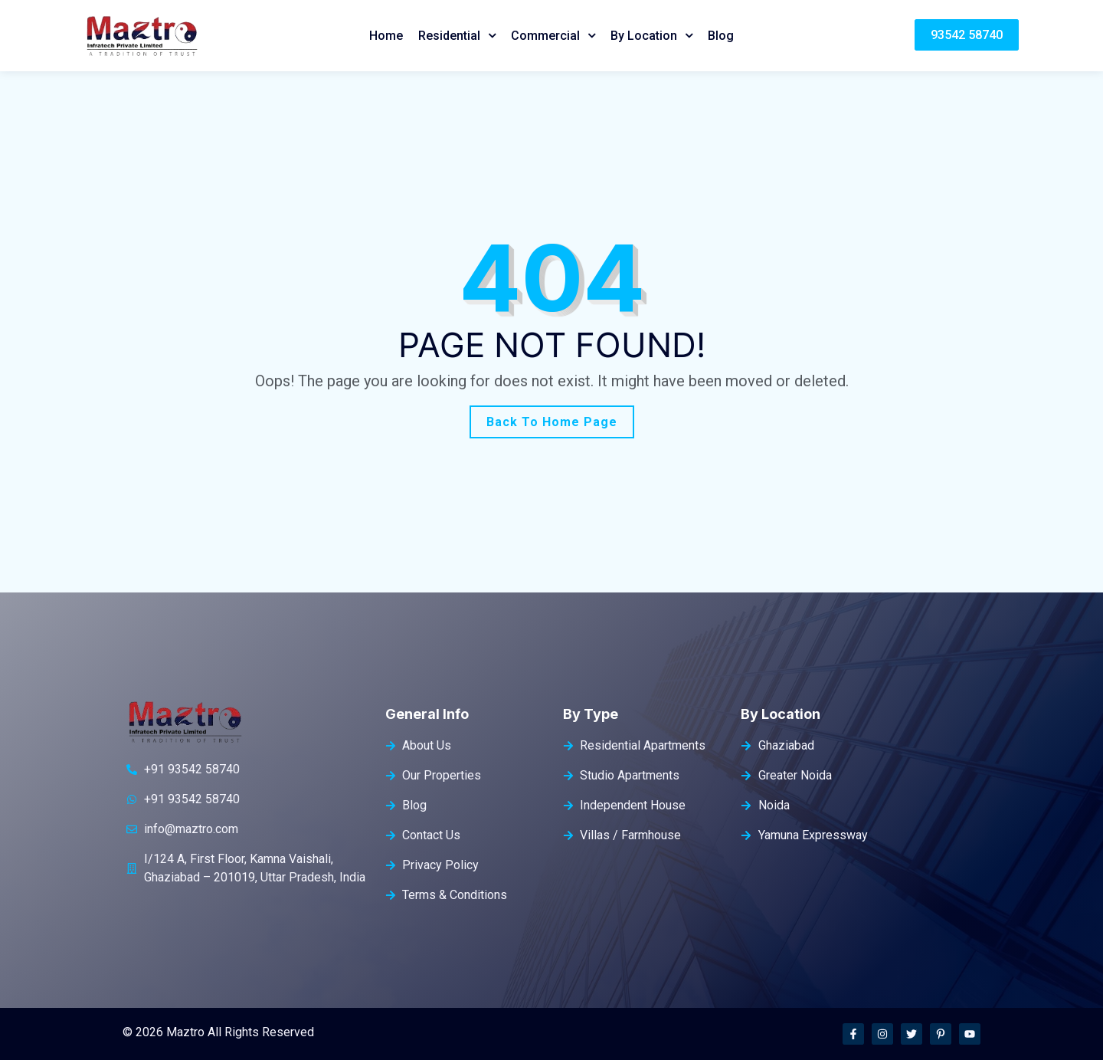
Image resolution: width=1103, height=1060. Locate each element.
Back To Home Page (551, 422)
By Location (643, 35)
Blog (721, 35)
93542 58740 (967, 35)
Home (386, 35)
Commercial (545, 35)
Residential (449, 35)
